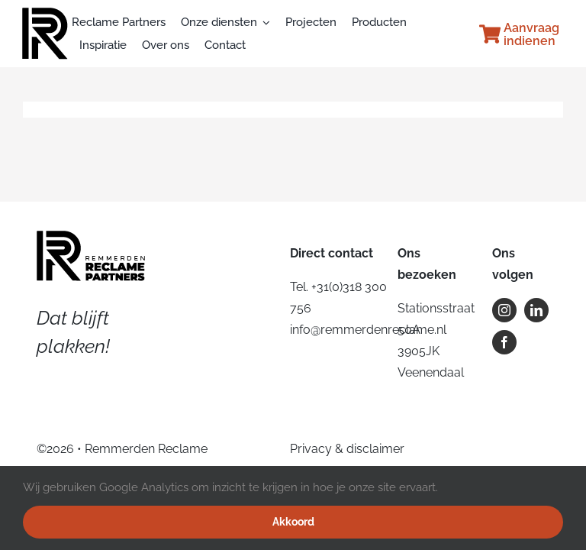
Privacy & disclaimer (347, 449)
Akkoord (293, 522)
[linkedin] (536, 310)
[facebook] (504, 342)
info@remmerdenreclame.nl (368, 329)
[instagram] (504, 310)
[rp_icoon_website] (45, 13)
